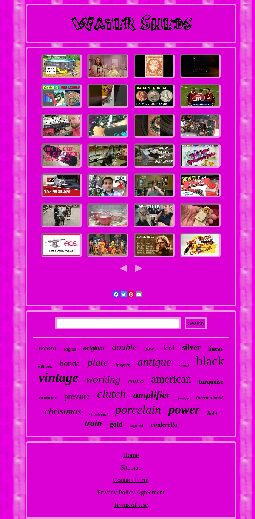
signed (137, 425)
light (212, 413)
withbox (45, 366)
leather (183, 399)
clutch (111, 393)
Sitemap (131, 467)
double (124, 347)
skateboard (98, 414)
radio (136, 381)
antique (155, 362)
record (47, 348)
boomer (48, 397)
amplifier (151, 395)
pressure (77, 396)
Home (131, 455)
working (103, 379)
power (184, 409)
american (171, 379)
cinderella (164, 424)
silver (191, 347)
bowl (150, 349)
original (94, 348)
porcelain (138, 409)
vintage (58, 377)
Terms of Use (131, 504)
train (93, 423)
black (210, 361)
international (209, 397)
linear (215, 348)
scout (184, 365)
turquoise (211, 382)
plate (97, 362)
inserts (122, 365)
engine (70, 349)
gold (116, 424)
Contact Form (131, 480)
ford (169, 348)
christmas (63, 411)
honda (70, 363)
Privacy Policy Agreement (130, 492)
